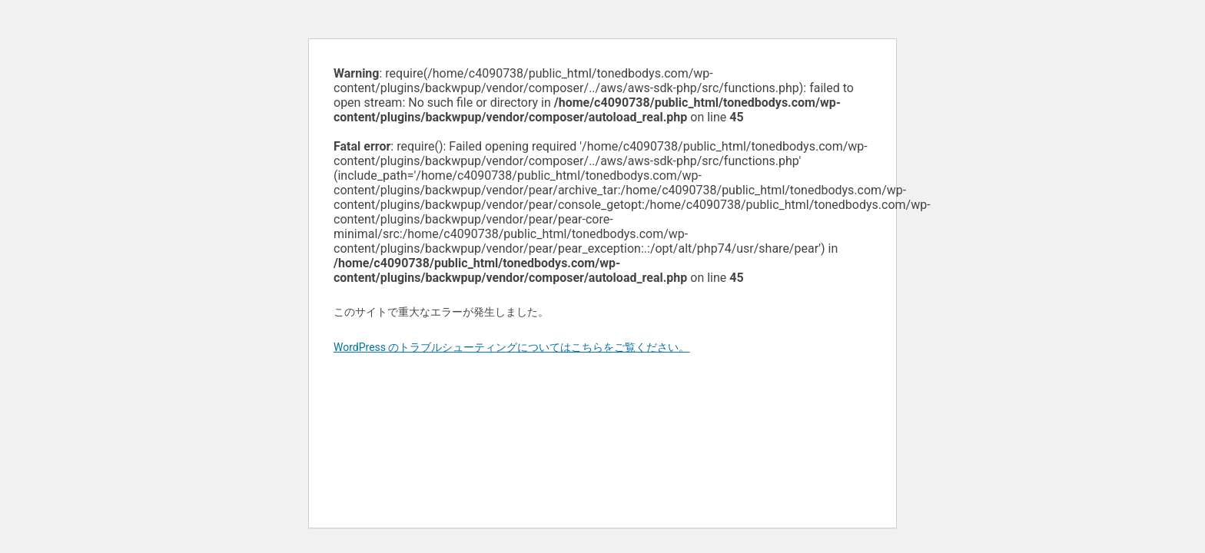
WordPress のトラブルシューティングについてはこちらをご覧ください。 (512, 347)
